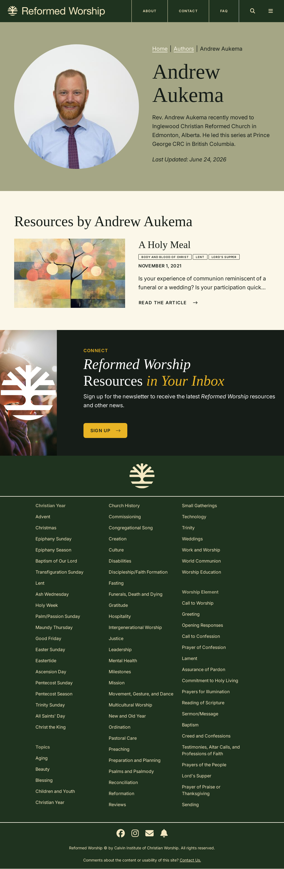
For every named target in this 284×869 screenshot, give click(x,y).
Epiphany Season (53, 550)
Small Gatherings (199, 505)
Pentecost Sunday (54, 682)
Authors (184, 48)
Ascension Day (51, 671)
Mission (117, 682)
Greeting (191, 614)
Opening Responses (202, 625)
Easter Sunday (50, 649)
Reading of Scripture (203, 702)
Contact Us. (190, 860)
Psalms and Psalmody (131, 771)
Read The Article (168, 302)
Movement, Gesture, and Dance (141, 694)
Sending (190, 804)
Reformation (121, 793)
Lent (200, 257)
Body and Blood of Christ (165, 257)
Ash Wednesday (52, 594)
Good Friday (48, 638)
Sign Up (105, 430)
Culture (116, 550)
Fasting (116, 583)
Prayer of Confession (204, 647)
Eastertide (46, 660)
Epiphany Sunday (54, 538)
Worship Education (201, 572)
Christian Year (50, 802)
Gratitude (118, 605)
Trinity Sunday (50, 705)
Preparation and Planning (135, 760)
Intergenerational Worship (135, 627)
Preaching (119, 749)
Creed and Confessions (206, 736)
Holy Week (47, 605)
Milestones (120, 671)
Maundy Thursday (54, 627)
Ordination (119, 727)
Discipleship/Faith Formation (138, 572)
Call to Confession (201, 636)
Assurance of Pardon (203, 669)
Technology (194, 516)
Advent (43, 516)
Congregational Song (131, 527)
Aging (42, 758)
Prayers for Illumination (206, 691)
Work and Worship (201, 550)
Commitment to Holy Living (210, 680)
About (149, 11)
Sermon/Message (200, 713)
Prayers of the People (204, 764)
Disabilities (120, 561)
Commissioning (125, 516)
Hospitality (120, 616)
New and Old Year (127, 716)
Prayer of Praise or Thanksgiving (201, 790)
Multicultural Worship (130, 705)
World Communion (201, 561)
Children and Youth (55, 791)
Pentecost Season (54, 694)
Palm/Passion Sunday (58, 616)
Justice (116, 638)
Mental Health (123, 660)
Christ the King (51, 727)
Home (160, 48)
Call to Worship (198, 603)
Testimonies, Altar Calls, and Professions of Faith (211, 750)
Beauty (43, 769)
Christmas (46, 527)
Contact (188, 11)
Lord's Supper (224, 257)
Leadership (120, 649)
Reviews (117, 804)
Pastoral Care (123, 738)
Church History (124, 505)
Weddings (192, 538)
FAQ (224, 11)
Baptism (190, 725)
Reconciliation (123, 782)
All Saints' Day (50, 716)
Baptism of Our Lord (56, 561)
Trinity (188, 527)
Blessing (44, 780)
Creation (117, 538)
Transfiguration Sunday (59, 572)
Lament (189, 658)
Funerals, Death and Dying (136, 594)
